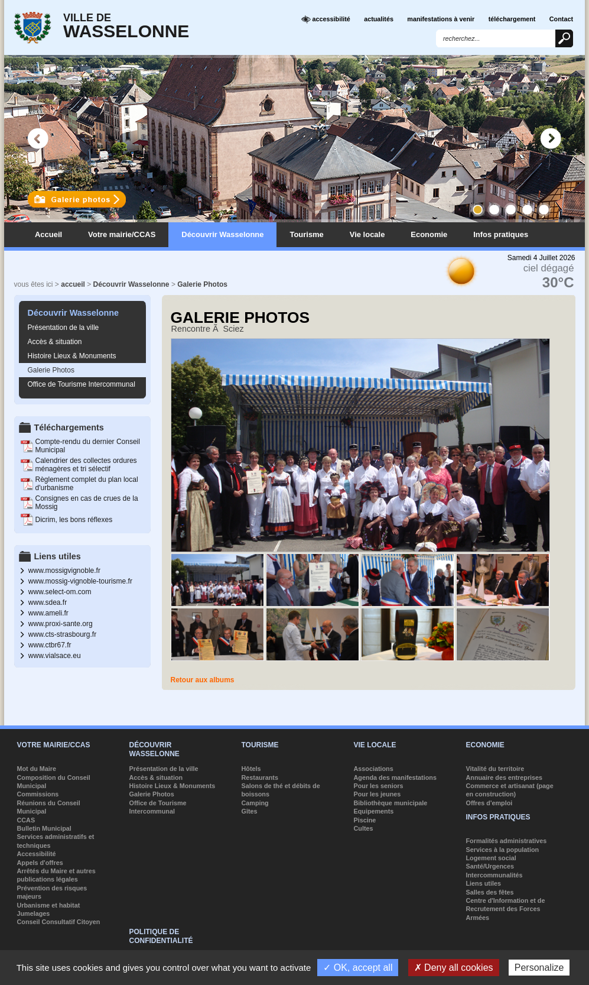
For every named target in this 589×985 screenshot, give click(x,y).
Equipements (374, 811)
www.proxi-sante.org (60, 624)
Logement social (491, 857)
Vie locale (367, 234)
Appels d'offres (40, 862)
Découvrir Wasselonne (222, 234)
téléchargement (512, 18)
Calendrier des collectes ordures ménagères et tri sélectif (86, 464)
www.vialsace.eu (54, 656)
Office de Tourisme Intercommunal (81, 384)
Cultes (363, 828)
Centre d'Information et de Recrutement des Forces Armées (505, 909)
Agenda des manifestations (395, 777)
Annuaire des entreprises (504, 777)
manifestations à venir (440, 18)
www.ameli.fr (48, 613)
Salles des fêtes (490, 892)
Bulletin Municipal (44, 828)
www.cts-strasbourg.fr (62, 634)
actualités (378, 18)
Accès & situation (55, 342)
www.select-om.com (60, 592)
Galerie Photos (202, 284)
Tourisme (306, 234)
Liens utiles (483, 883)
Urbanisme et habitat (48, 905)
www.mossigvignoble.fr (64, 570)
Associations (373, 768)
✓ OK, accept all (357, 968)
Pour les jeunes (377, 794)
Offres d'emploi (489, 802)
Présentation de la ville (63, 327)
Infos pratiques (500, 234)
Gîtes (250, 811)
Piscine (365, 820)
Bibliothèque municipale (391, 802)
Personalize (539, 968)
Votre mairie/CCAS (121, 234)
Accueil (48, 234)
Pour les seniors (378, 785)
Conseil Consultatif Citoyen (58, 921)
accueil (73, 284)
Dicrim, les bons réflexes (74, 520)
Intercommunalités (494, 875)
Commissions (38, 794)
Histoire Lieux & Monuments (72, 356)
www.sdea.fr (47, 602)
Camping (255, 802)
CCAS (26, 820)
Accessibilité (36, 853)
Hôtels (251, 768)
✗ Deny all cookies (453, 968)
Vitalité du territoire (495, 768)
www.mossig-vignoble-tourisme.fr (80, 581)
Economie (429, 234)
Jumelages (33, 913)
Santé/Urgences (490, 866)
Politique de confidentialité (161, 936)
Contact (561, 18)
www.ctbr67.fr (49, 645)
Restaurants (260, 777)
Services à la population (502, 849)
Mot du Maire (37, 768)
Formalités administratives (506, 840)
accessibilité (325, 19)
